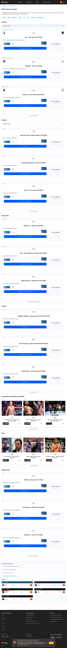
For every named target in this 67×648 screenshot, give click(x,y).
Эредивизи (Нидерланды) (8, 58)
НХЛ (16, 193)
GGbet (3, 625)
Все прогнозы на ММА (33, 430)
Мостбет (3, 627)
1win (2, 621)
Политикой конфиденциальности (23, 644)
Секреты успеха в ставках (8, 575)
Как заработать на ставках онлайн (9, 572)
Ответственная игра (53, 621)
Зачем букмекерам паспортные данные (10, 578)
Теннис (19, 17)
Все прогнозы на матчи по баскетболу (33, 302)
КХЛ (16, 138)
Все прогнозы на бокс (33, 467)
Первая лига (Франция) (8, 29)
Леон (2, 615)
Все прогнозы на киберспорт (33, 558)
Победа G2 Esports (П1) (25, 548)
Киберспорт (33, 17)
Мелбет (3, 623)
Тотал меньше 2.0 (25, 105)
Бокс (28, 17)
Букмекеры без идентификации (31, 621)
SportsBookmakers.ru (5, 6)
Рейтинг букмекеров (29, 615)
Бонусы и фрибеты (29, 617)
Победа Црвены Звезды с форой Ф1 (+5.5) (25, 292)
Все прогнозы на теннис (33, 393)
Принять (51, 642)
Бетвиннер (4, 629)
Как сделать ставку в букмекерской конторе (11, 569)
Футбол (3, 17)
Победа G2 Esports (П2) (25, 493)
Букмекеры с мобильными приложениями (33, 623)
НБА (4, 219)
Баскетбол (14, 17)
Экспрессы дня (40, 17)
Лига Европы (6, 86)
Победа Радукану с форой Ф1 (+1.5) (25, 355)
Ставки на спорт (29, 619)
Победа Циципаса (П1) (25, 328)
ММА (24, 17)
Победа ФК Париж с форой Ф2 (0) (25, 48)
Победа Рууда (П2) (25, 383)
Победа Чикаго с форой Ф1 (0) (25, 201)
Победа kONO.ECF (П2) (25, 520)
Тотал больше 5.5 (25, 146)
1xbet (2, 617)
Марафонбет (4, 619)
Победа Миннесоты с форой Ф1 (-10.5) (25, 237)
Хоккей (9, 17)
